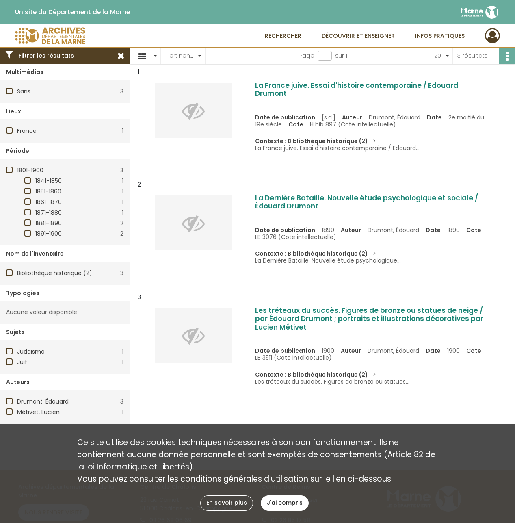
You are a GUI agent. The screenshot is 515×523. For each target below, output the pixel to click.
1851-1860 (48, 191)
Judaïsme (31, 351)
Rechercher (283, 36)
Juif (22, 362)
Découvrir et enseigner (358, 36)
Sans (23, 91)
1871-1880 (48, 212)
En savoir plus (226, 503)
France (27, 131)
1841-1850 (48, 181)
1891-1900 (48, 234)
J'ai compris (285, 503)
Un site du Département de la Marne (72, 12)
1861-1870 (48, 202)
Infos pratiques (440, 36)
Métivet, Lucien (38, 412)
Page (306, 56)
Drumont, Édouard (43, 401)
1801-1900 (30, 170)
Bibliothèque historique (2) (54, 273)
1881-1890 (48, 223)
